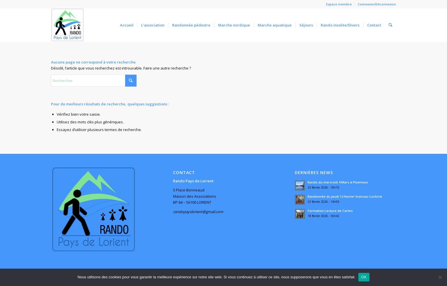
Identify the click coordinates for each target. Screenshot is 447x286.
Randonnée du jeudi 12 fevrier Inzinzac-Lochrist (345, 196)
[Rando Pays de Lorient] (67, 25)
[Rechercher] (390, 25)
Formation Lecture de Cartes (330, 211)
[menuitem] (339, 4)
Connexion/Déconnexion (377, 4)
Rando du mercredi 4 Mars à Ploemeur (338, 182)
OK (364, 277)
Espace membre (339, 4)
